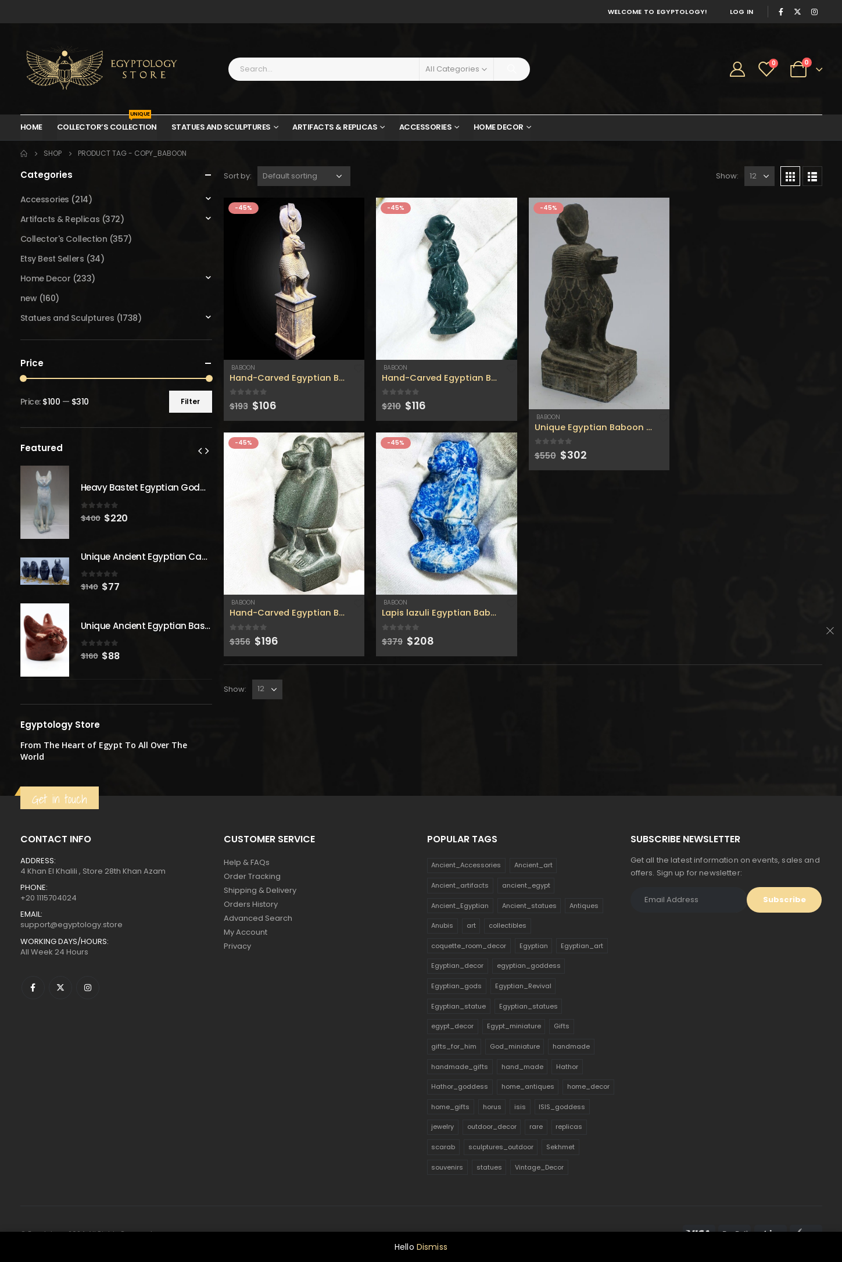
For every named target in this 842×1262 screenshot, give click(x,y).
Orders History (251, 904)
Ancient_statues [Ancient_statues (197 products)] (529, 905)
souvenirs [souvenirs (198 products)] (447, 1167)
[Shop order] (303, 176)
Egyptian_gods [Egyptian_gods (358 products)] (456, 986)
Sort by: (238, 175)
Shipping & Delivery (260, 890)
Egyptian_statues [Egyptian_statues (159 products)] (528, 1006)
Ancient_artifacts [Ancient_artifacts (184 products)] (460, 885)
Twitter (60, 987)
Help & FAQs (247, 862)
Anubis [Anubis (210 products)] (442, 925)
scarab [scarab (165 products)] (443, 1147)
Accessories (425, 127)
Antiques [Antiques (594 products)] (584, 905)
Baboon (242, 367)
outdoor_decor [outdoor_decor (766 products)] (492, 1126)
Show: (727, 175)
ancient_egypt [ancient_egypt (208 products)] (526, 885)
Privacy (237, 946)
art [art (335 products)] (471, 925)
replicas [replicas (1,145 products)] (569, 1126)
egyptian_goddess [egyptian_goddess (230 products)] (529, 965)
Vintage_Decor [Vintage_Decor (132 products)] (539, 1167)
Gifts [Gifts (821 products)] (561, 1026)
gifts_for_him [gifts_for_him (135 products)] (453, 1046)
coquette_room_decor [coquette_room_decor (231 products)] (468, 945)
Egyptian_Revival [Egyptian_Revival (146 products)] (523, 986)
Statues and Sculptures (221, 127)
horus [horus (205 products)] (492, 1106)
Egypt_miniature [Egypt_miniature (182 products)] (514, 1026)
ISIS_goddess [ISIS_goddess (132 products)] (562, 1106)
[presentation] (200, 450)
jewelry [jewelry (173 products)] (442, 1126)
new (28, 298)
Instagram (87, 987)
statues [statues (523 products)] (489, 1167)
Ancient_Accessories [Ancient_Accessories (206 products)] (466, 865)
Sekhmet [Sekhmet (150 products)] (560, 1147)
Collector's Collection (64, 239)
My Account (245, 932)
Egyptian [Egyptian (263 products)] (533, 945)
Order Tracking (252, 876)
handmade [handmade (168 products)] (571, 1046)
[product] (294, 279)
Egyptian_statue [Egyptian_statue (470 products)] (458, 1006)
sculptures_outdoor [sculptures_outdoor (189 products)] (500, 1147)
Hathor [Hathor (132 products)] (567, 1066)
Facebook (33, 987)
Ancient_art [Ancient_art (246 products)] (533, 865)
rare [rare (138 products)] (536, 1126)
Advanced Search (258, 918)
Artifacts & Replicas (334, 127)
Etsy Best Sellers (52, 258)
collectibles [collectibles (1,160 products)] (507, 925)
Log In (742, 11)
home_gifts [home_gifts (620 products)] (450, 1106)
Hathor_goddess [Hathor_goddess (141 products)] (459, 1086)
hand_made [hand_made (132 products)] (522, 1066)
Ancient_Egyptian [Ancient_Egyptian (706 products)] (460, 905)
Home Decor (499, 127)
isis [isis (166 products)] (520, 1106)
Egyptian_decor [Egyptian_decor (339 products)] (457, 965)
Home (31, 127)
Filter (190, 401)
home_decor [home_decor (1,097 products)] (588, 1086)
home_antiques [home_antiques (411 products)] (527, 1086)
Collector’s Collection (107, 124)
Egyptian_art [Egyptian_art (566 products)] (582, 945)
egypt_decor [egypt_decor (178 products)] (452, 1026)
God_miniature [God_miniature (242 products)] (515, 1046)
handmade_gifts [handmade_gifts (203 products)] (459, 1066)
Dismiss (432, 1247)
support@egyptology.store (71, 924)
